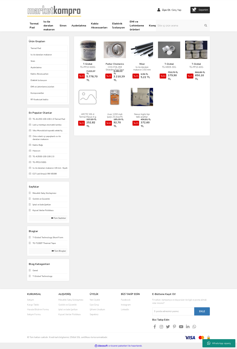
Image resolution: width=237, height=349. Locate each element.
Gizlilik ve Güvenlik (67, 304)
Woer (142, 64)
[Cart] (200, 10)
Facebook (125, 299)
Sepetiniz (94, 314)
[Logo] (54, 9)
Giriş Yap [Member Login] (176, 10)
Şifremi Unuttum (97, 309)
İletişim (30, 299)
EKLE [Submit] (202, 311)
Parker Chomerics (115, 64)
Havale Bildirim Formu (38, 309)
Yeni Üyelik (95, 299)
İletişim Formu (34, 314)
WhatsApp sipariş (219, 343)
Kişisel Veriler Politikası (69, 314)
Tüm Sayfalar (58, 218)
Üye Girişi (94, 304)
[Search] (187, 25)
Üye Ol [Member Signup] (166, 10)
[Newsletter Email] (173, 311)
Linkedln (125, 309)
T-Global (87, 64)
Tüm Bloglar (59, 251)
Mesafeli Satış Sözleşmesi (70, 299)
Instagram (126, 304)
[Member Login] (158, 10)
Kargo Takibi (33, 304)
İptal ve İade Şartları (68, 309)
